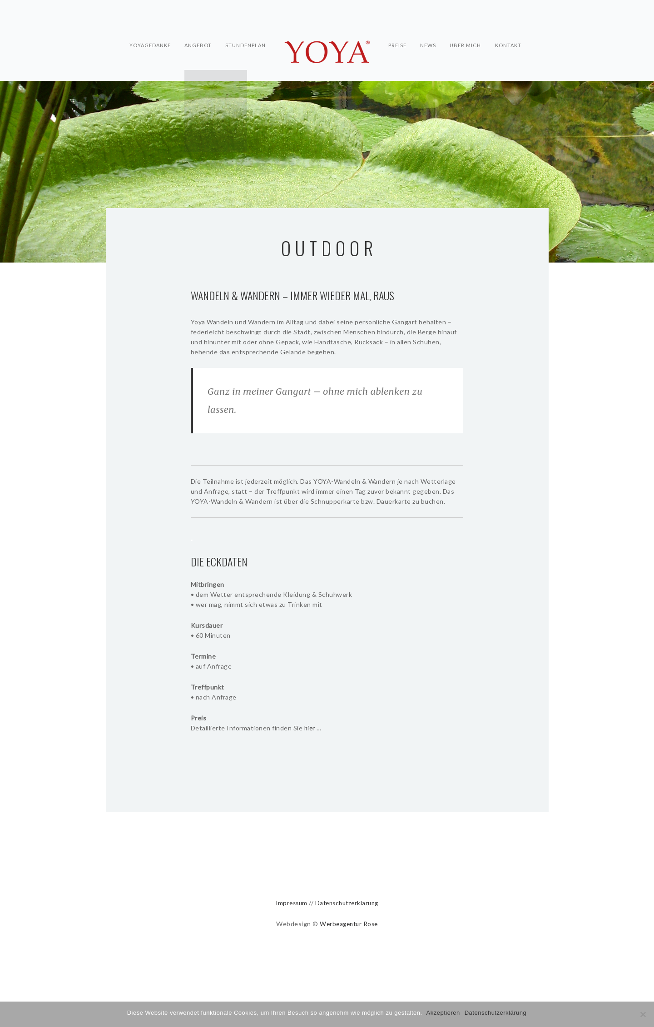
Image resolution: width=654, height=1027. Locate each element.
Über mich (467, 34)
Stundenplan (245, 34)
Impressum (289, 903)
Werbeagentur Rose (349, 924)
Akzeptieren (444, 1012)
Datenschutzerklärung (348, 903)
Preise (397, 34)
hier (310, 728)
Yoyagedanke (148, 34)
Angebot (197, 34)
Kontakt (510, 34)
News (429, 34)
